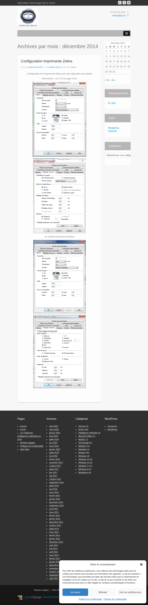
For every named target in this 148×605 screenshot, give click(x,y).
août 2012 (53, 578)
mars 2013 (54, 555)
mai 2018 (53, 456)
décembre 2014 (56, 522)
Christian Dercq (54, 67)
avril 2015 (53, 509)
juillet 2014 (54, 529)
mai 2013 (53, 549)
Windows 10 (83, 459)
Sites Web (24, 449)
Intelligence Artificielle (87, 433)
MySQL (81, 439)
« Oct (107, 80)
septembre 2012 (56, 575)
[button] (141, 564)
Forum (23, 429)
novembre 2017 (56, 463)
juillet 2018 (54, 453)
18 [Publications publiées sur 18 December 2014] (117, 61)
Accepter (75, 592)
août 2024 (53, 436)
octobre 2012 (55, 572)
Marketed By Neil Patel (53, 597)
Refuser (102, 592)
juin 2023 (53, 443)
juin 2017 (53, 472)
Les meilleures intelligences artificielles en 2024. (29, 436)
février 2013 (54, 559)
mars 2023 (54, 446)
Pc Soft (112, 103)
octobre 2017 (55, 466)
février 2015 (54, 516)
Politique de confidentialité (90, 599)
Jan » (113, 80)
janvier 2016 (54, 499)
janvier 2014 (54, 539)
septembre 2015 (56, 506)
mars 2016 (54, 492)
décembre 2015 (56, 502)
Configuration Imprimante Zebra (46, 61)
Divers (73, 67)
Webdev (82, 446)
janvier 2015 (54, 519)
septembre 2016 (56, 482)
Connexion (112, 426)
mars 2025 (54, 429)
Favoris (23, 426)
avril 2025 (53, 426)
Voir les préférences (130, 592)
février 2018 (54, 459)
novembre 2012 (56, 568)
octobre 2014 (55, 525)
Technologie (83, 443)
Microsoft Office (85, 436)
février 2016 (54, 496)
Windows (82, 456)
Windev (81, 453)
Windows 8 (83, 469)
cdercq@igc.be (118, 15)
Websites (82, 449)
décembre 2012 (56, 565)
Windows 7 (83, 466)
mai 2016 (53, 489)
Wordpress (83, 472)
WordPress (112, 429)
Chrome (82, 426)
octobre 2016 (55, 479)
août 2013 (53, 545)
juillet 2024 (54, 439)
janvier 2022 (54, 449)
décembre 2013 (56, 542)
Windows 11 (83, 463)
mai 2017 (53, 476)
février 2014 (54, 535)
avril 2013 (53, 552)
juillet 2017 (54, 469)
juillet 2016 (54, 486)
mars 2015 (54, 512)
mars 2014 (54, 532)
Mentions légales (27, 443)
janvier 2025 (54, 433)
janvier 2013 (54, 562)
